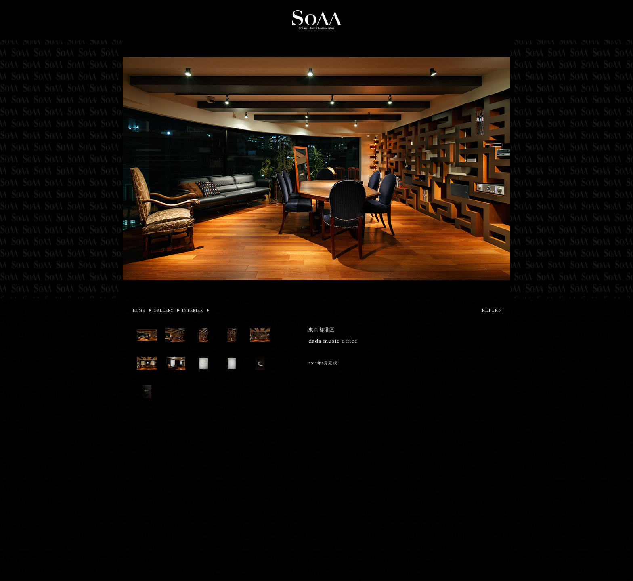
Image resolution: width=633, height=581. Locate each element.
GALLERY (163, 310)
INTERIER (192, 310)
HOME (139, 310)
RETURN (492, 310)
